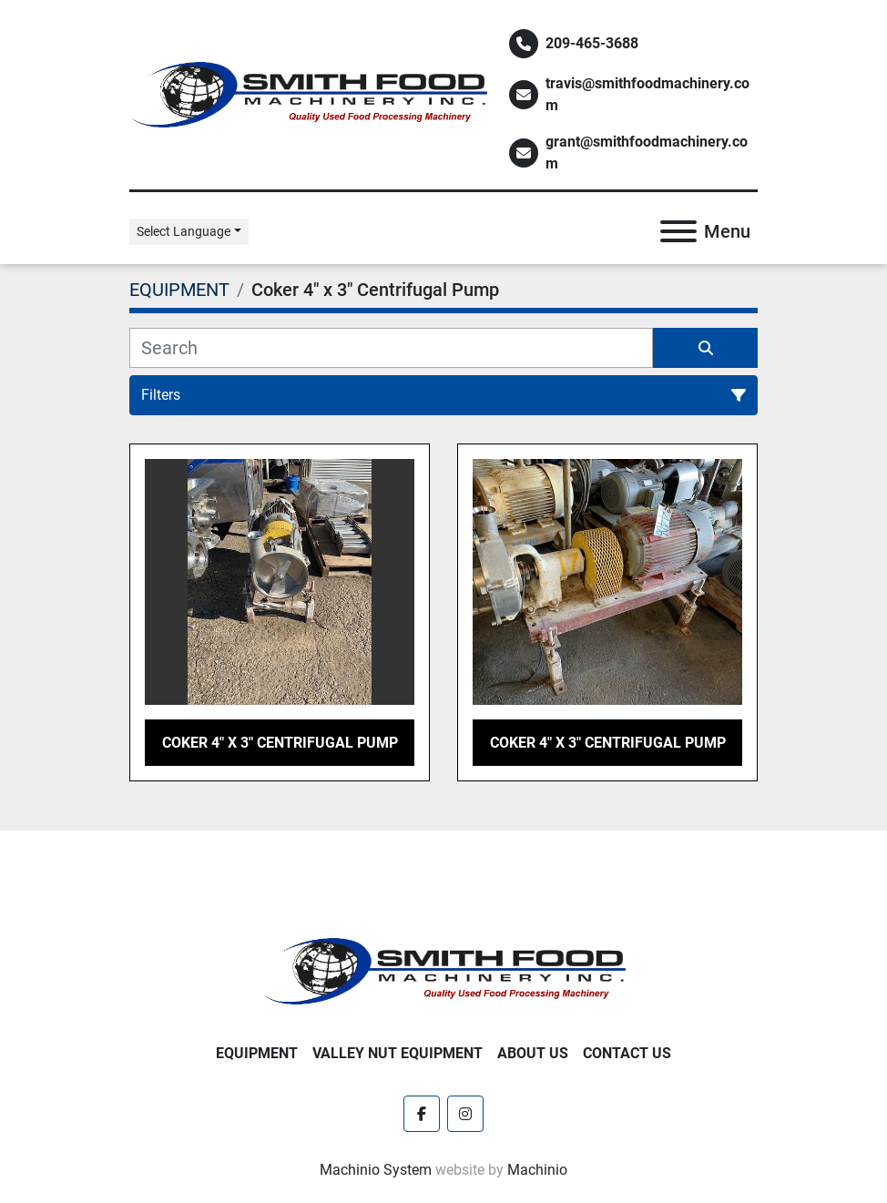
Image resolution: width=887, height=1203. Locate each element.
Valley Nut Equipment (397, 1053)
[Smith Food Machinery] (443, 970)
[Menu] (678, 231)
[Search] (391, 348)
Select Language (183, 231)
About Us (532, 1053)
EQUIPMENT (257, 1053)
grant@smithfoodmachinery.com (646, 152)
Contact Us (627, 1053)
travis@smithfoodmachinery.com (647, 94)
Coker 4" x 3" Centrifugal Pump (280, 742)
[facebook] (421, 1114)
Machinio (537, 1169)
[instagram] (465, 1114)
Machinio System (376, 1169)
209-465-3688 (591, 43)
